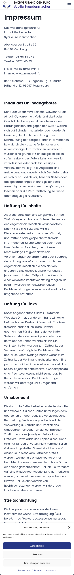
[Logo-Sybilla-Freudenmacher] (26, 5)
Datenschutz (24, 570)
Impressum (50, 570)
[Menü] (69, 5)
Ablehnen (37, 554)
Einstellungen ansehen (37, 563)
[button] (69, 527)
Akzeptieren (37, 545)
